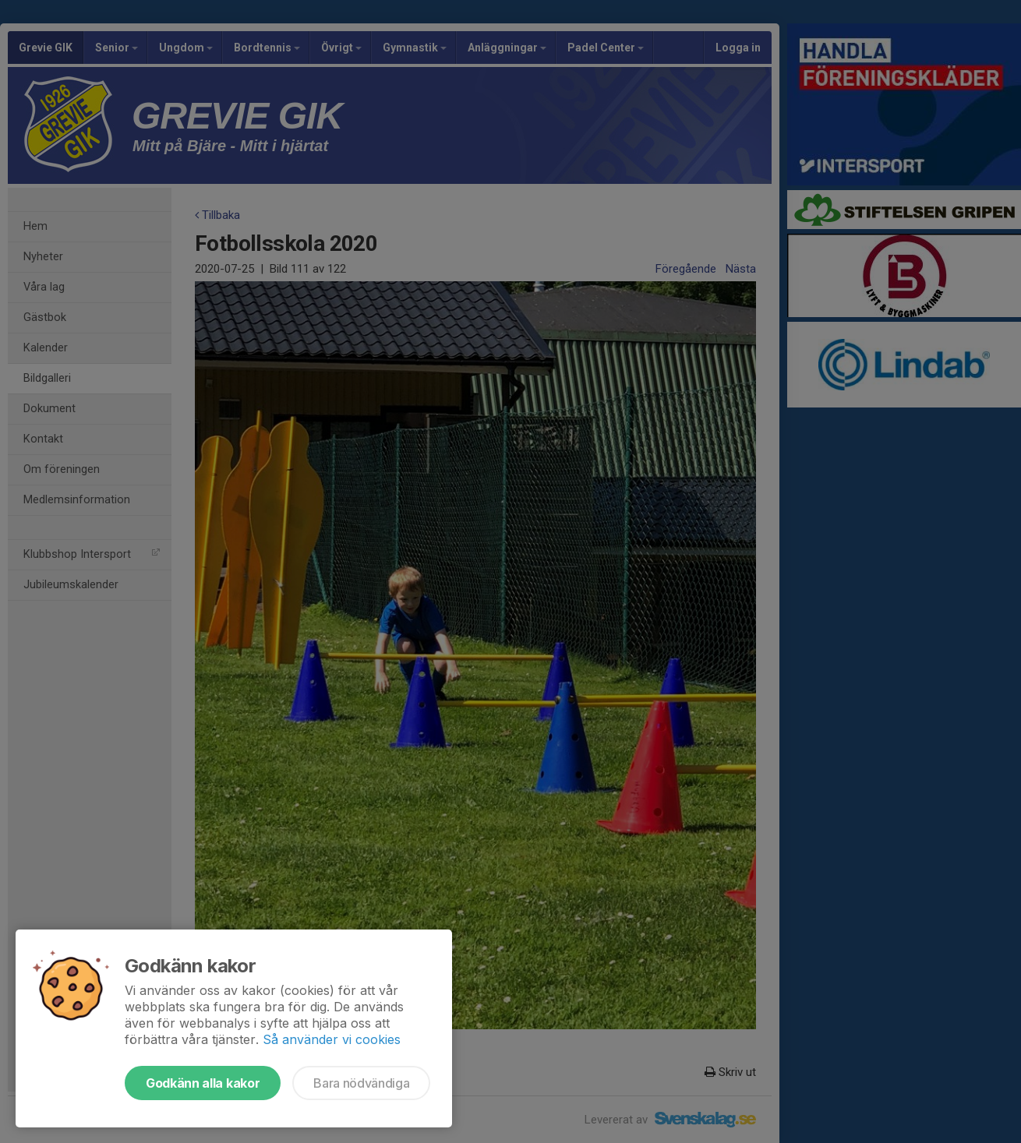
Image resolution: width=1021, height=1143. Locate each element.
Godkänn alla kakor (203, 1083)
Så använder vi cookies (332, 1039)
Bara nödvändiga (361, 1083)
